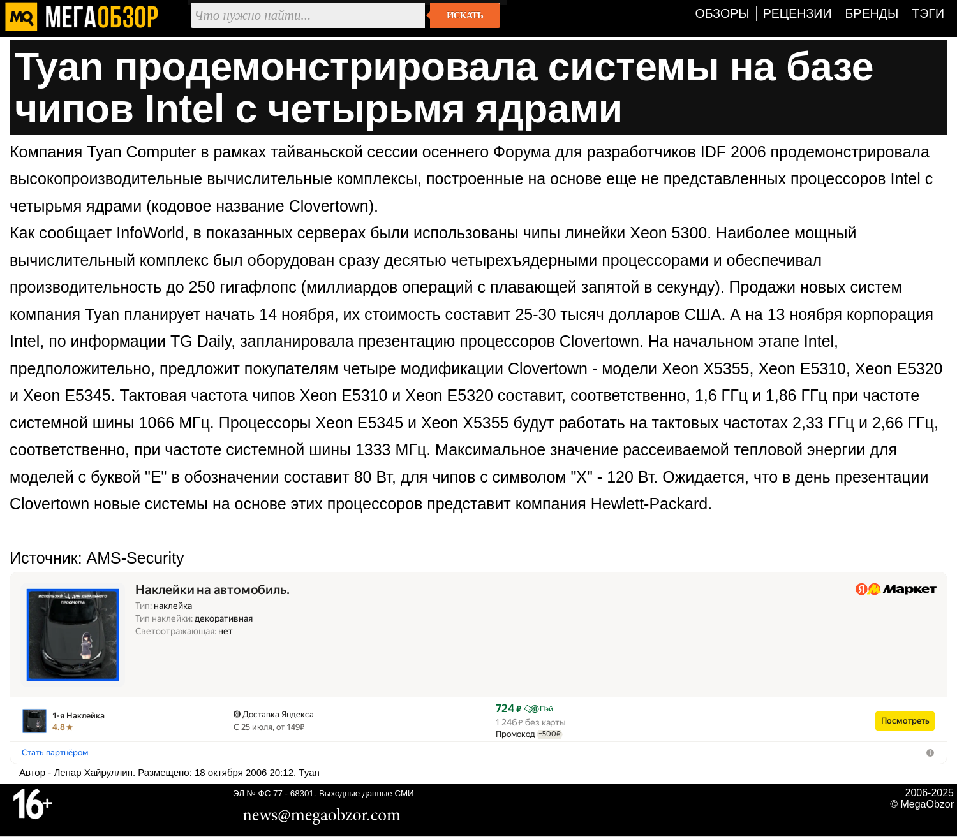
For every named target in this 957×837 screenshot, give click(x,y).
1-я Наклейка (78, 715)
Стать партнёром (55, 752)
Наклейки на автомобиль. (212, 590)
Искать (465, 15)
